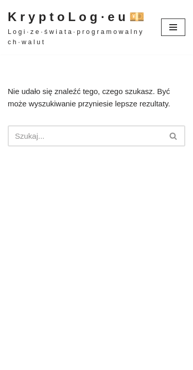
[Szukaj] (85, 135)
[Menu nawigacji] (173, 27)
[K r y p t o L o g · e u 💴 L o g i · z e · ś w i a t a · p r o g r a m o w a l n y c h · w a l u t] (77, 27)
